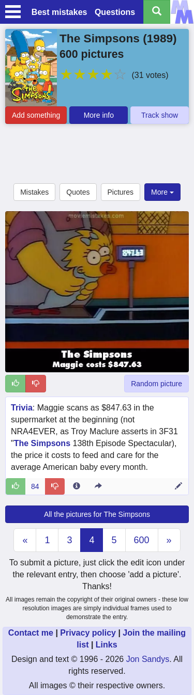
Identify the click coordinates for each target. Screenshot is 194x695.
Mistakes (34, 192)
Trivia (22, 407)
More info (99, 115)
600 (142, 540)
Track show (159, 115)
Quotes (77, 192)
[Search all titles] (156, 12)
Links (106, 644)
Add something (36, 115)
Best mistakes (59, 12)
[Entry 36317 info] (76, 486)
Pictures (121, 192)
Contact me (30, 632)
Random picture (156, 384)
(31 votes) (149, 75)
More (162, 192)
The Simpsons (99, 38)
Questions (115, 12)
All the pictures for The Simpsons (97, 514)
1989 (160, 38)
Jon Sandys (148, 659)
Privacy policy (88, 632)
